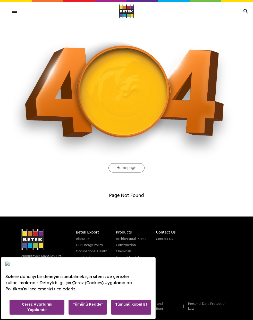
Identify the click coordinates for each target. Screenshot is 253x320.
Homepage (126, 167)
